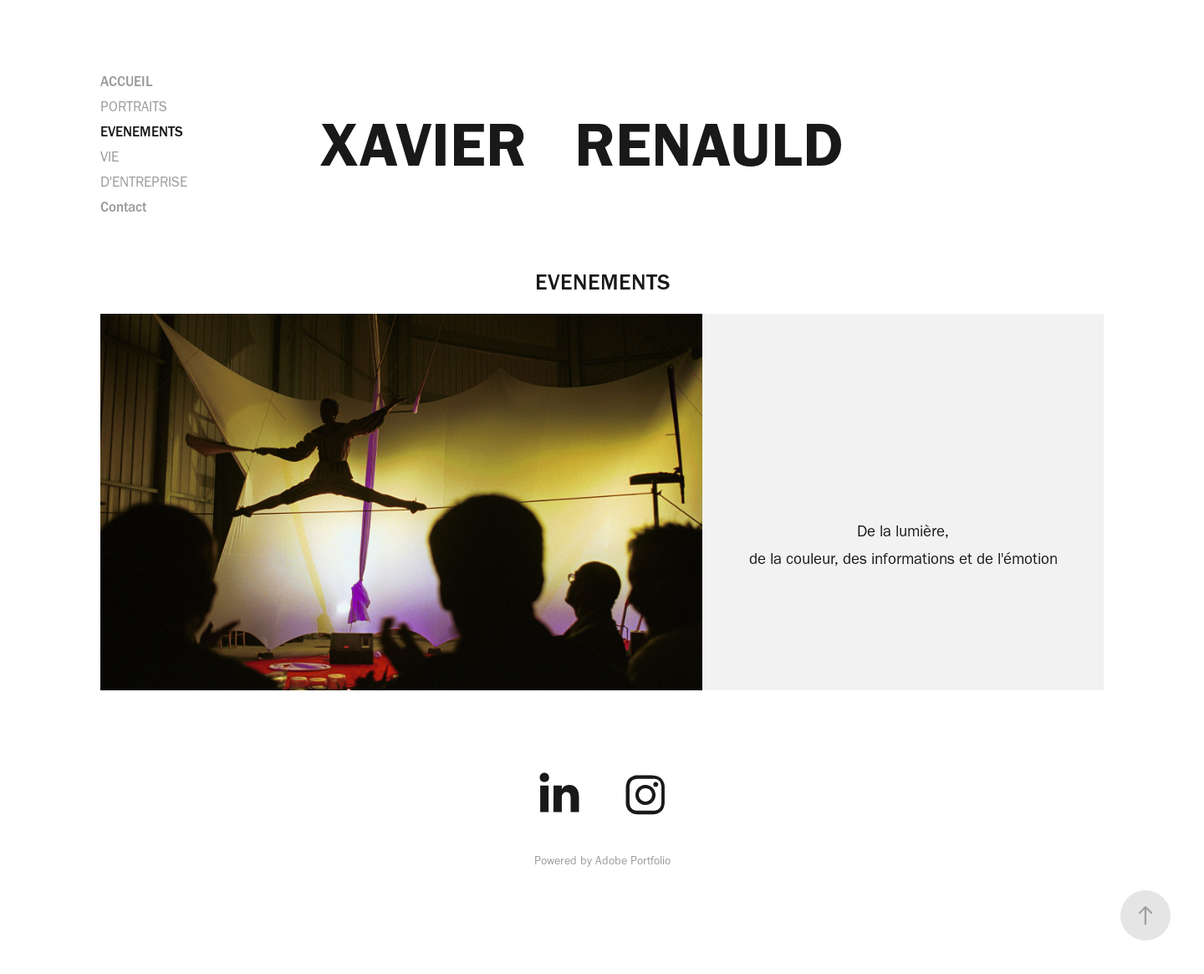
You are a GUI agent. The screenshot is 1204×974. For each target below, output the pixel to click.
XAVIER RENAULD (582, 144)
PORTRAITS (133, 106)
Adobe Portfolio (633, 861)
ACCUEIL (126, 81)
